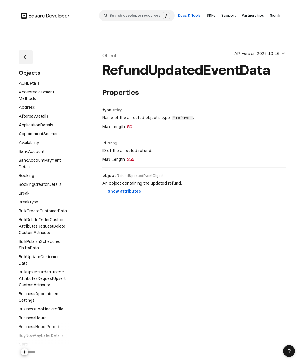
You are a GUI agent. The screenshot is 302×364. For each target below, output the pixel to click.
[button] (26, 57)
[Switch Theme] (28, 352)
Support (228, 15)
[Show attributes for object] (122, 191)
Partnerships (253, 15)
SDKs (211, 15)
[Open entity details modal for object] (140, 175)
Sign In (275, 15)
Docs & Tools (189, 15)
